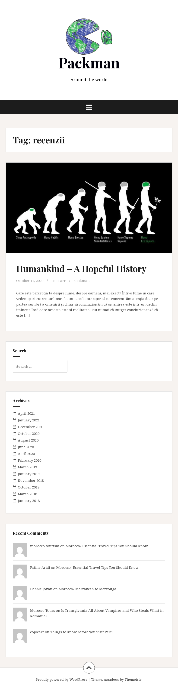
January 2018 (29, 500)
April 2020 (26, 453)
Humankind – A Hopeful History (81, 268)
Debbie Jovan (41, 589)
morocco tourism (44, 546)
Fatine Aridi (40, 567)
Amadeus (111, 679)
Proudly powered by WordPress (61, 679)
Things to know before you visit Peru (81, 632)
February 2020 (29, 460)
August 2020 (28, 440)
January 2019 (29, 473)
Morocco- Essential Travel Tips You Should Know (107, 546)
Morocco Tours (42, 610)
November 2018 (31, 480)
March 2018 (27, 493)
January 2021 (29, 420)
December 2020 (30, 426)
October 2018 (28, 487)
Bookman (81, 280)
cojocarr (59, 280)
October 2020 (28, 433)
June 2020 (26, 447)
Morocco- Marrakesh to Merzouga (87, 589)
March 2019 (27, 467)
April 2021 (26, 413)
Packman (89, 62)
